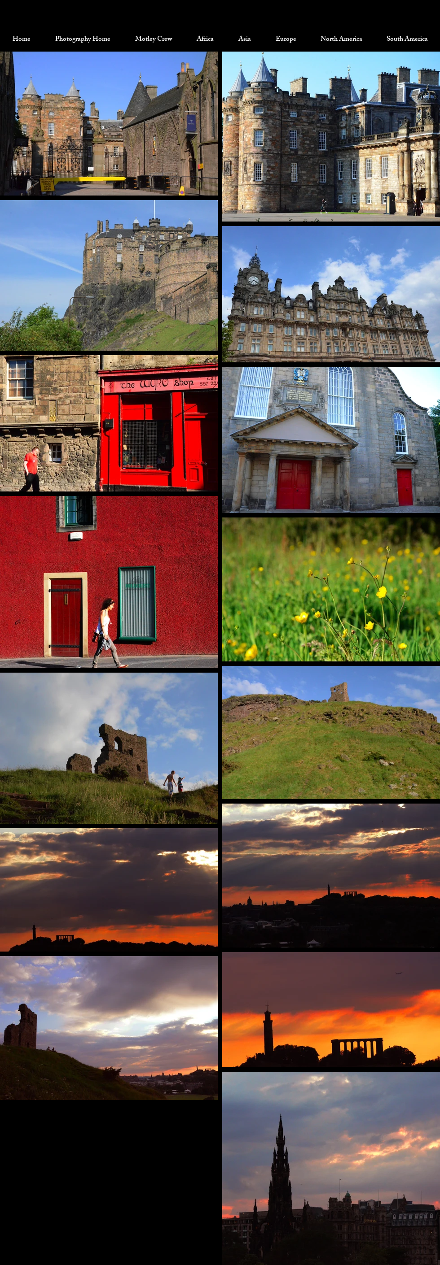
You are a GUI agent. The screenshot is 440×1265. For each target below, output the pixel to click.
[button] (153, 40)
